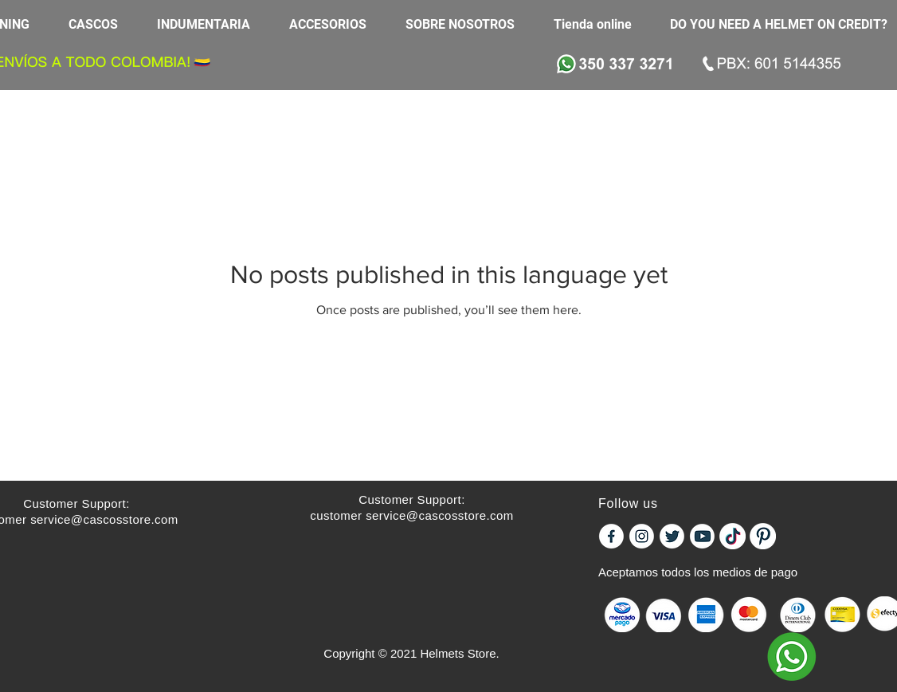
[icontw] (672, 536)
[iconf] (611, 536)
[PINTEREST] (763, 536)
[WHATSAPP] (791, 656)
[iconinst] (642, 536)
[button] (101, 24)
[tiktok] (732, 536)
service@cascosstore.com (104, 519)
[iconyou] (702, 536)
